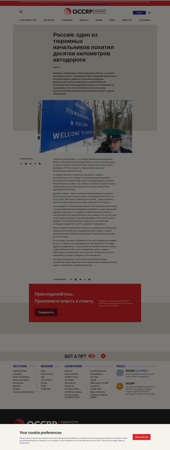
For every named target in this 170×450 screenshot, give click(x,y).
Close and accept (141, 437)
